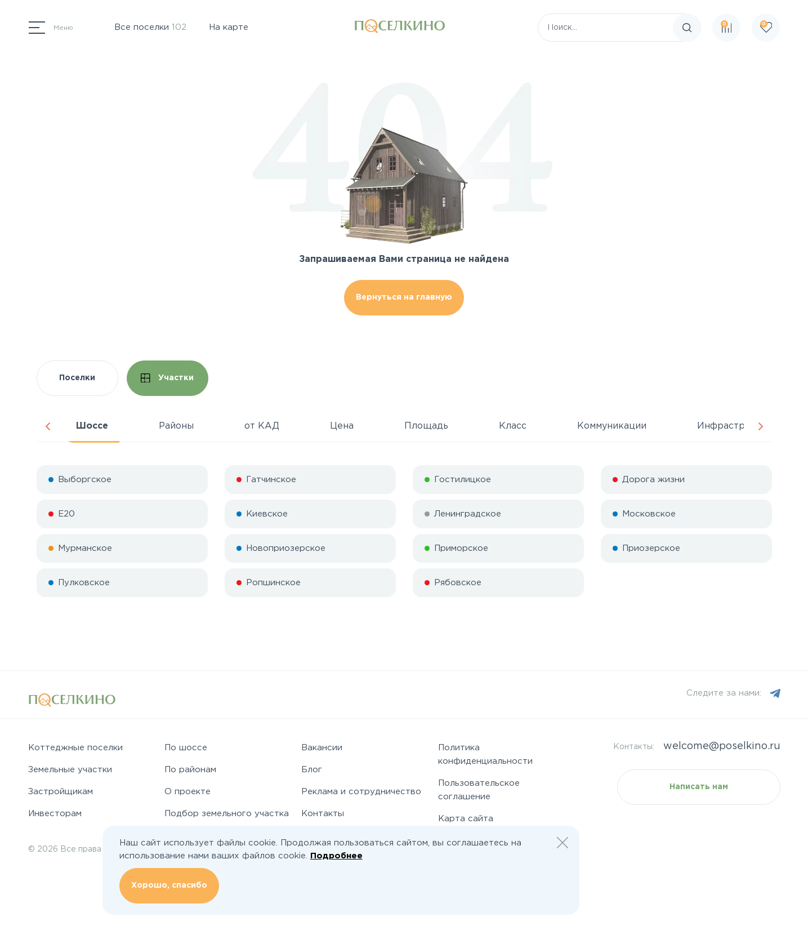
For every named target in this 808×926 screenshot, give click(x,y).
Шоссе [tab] (92, 426)
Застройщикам (60, 791)
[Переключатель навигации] (51, 27)
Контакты (322, 813)
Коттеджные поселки (75, 747)
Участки (167, 378)
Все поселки (150, 27)
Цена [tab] (342, 426)
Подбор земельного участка (226, 813)
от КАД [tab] (261, 426)
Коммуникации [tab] (611, 426)
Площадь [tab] (426, 426)
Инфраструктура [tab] (737, 426)
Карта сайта (465, 818)
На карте (228, 27)
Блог (311, 769)
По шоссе (185, 747)
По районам (190, 769)
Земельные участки (70, 769)
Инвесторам (55, 813)
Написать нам (698, 786)
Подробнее (336, 856)
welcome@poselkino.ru (721, 746)
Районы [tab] (176, 426)
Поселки (77, 378)
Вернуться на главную (404, 297)
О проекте (187, 791)
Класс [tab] (512, 426)
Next (760, 426)
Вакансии (321, 747)
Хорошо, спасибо (169, 885)
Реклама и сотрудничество (361, 791)
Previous (48, 426)
